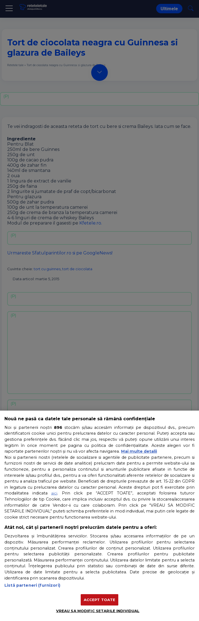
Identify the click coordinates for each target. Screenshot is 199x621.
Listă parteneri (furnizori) (32, 585)
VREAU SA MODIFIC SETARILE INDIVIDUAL (98, 611)
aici (54, 493)
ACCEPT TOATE (100, 599)
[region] (99, 516)
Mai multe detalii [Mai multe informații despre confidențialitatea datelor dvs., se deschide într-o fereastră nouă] (139, 451)
